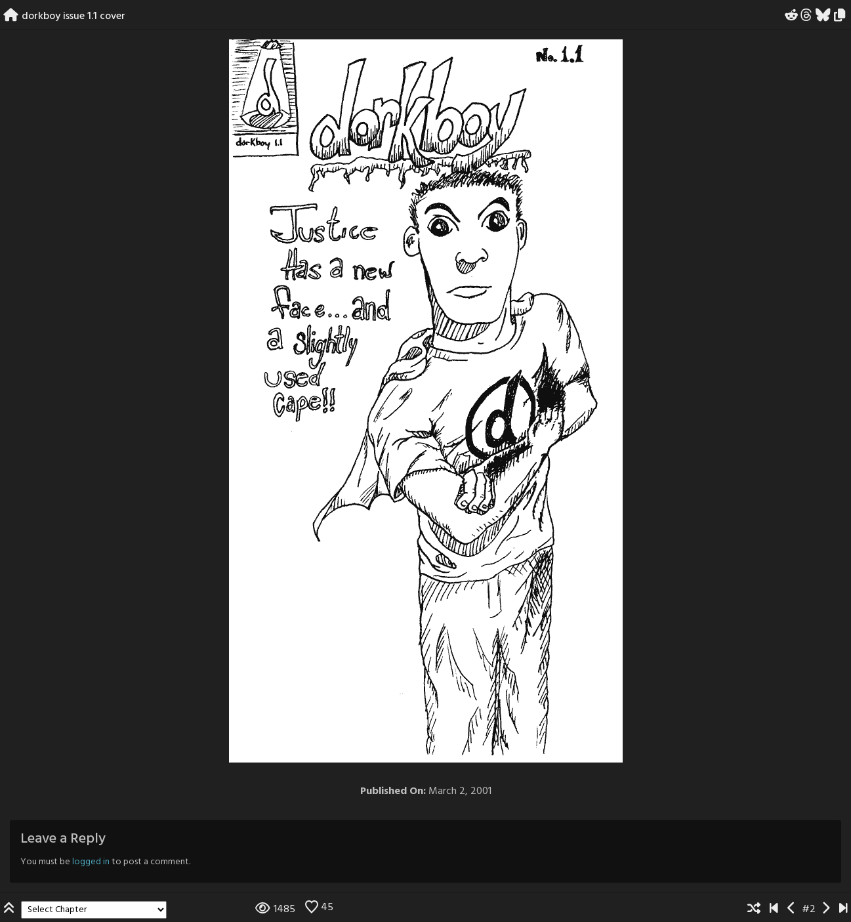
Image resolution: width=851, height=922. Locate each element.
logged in (91, 862)
